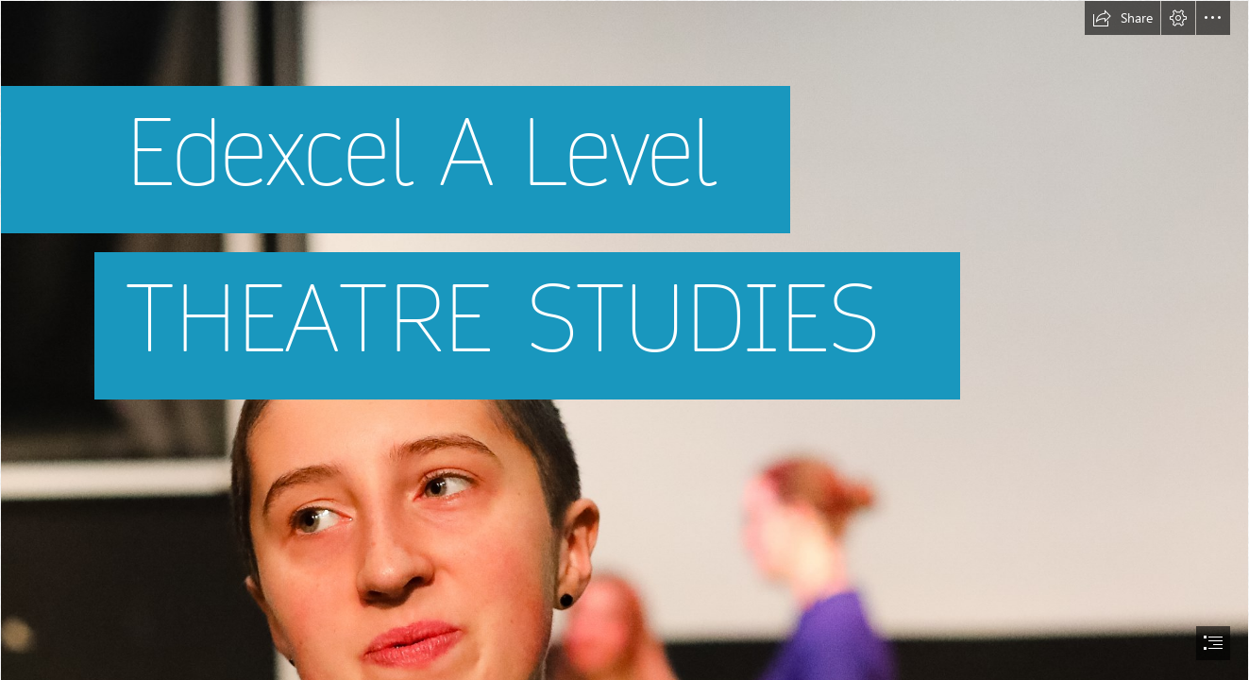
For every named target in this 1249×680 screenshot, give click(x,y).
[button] (1122, 18)
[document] (624, 340)
